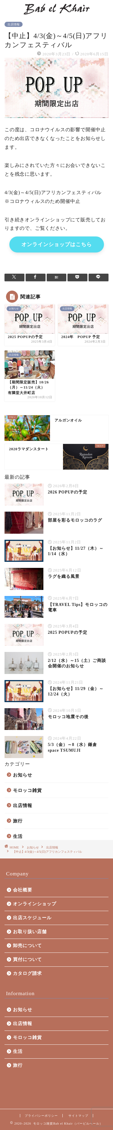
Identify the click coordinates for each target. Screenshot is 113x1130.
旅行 (18, 820)
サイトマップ (78, 1115)
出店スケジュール (32, 917)
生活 (18, 836)
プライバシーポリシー (41, 1115)
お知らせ (22, 774)
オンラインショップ (34, 903)
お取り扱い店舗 (30, 931)
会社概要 (22, 889)
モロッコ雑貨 (27, 790)
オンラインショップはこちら (56, 244)
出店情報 (14, 24)
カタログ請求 (27, 973)
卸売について (27, 945)
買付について (27, 959)
